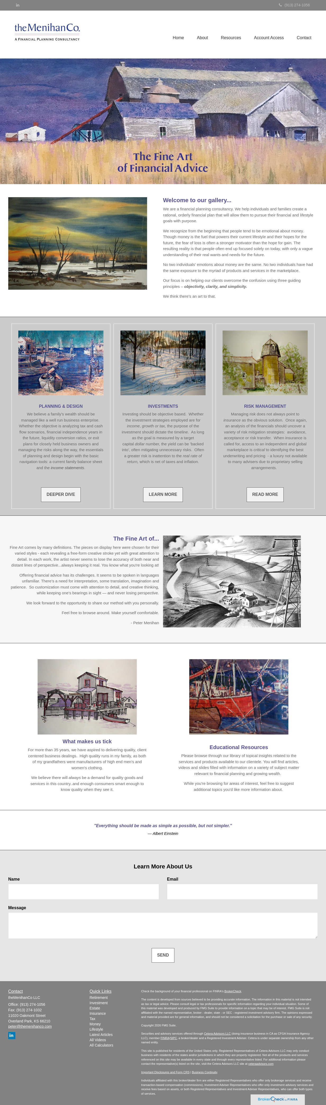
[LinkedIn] (17, 5)
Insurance (98, 1013)
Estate (95, 1008)
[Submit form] (163, 955)
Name (14, 879)
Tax (93, 1019)
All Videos (98, 1040)
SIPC (173, 1038)
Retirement (99, 997)
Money (95, 1024)
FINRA (165, 1038)
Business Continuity (205, 1072)
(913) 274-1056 (294, 5)
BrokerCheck (232, 991)
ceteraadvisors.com (260, 1063)
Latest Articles (101, 1034)
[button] (201, 32)
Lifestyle (96, 1029)
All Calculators (101, 1045)
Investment (99, 1003)
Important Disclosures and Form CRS (165, 1072)
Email (172, 879)
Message (17, 907)
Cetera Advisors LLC (217, 1033)
